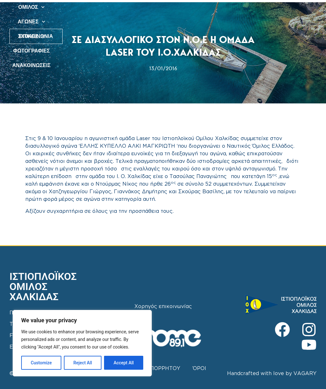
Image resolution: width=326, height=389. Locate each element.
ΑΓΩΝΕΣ (150, 7)
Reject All (82, 362)
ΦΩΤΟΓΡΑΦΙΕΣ (221, 7)
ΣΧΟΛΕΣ (183, 7)
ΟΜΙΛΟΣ (118, 7)
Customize (41, 362)
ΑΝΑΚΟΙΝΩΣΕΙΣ (172, 21)
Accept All (124, 362)
